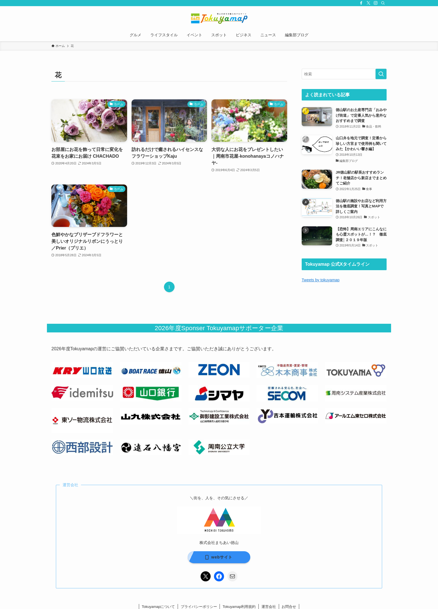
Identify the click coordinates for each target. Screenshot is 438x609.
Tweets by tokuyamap (320, 280)
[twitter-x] (368, 3)
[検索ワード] (344, 74)
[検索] (383, 3)
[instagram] (375, 3)
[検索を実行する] (381, 74)
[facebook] (361, 3)
